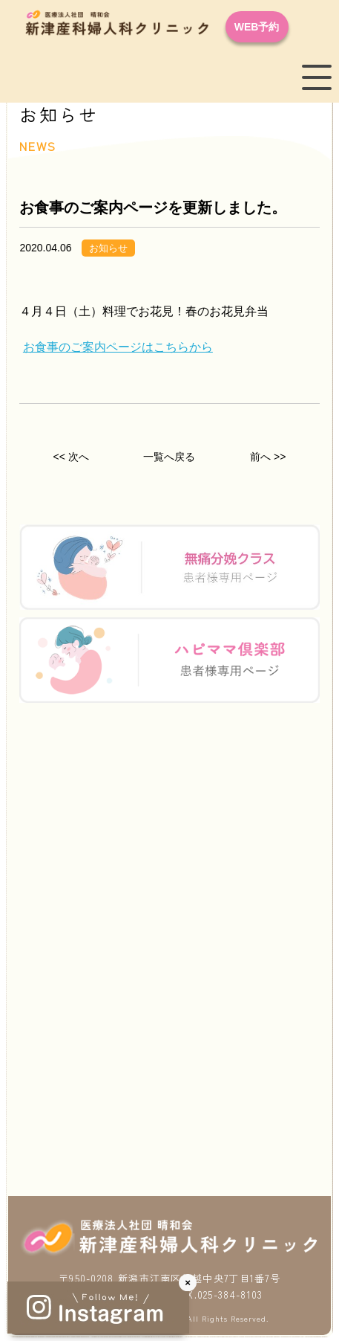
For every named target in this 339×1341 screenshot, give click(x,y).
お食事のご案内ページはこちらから (118, 347)
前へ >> (268, 457)
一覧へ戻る (169, 457)
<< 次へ (71, 457)
